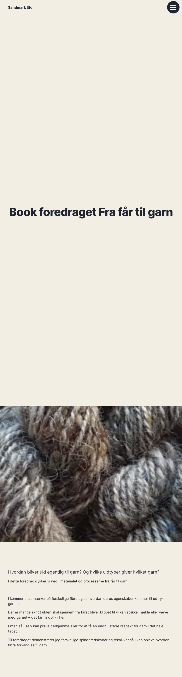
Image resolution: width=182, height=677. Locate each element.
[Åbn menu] (173, 7)
